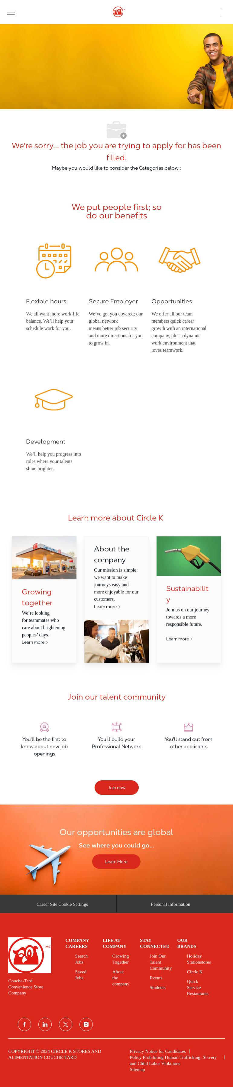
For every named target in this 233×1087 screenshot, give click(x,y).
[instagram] (86, 1024)
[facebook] (24, 1024)
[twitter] (65, 1024)
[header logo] (116, 12)
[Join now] (117, 787)
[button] (11, 12)
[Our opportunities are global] (116, 850)
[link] (32, 955)
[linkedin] (45, 1024)
